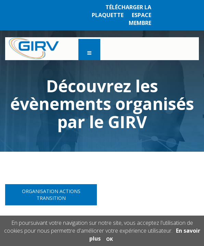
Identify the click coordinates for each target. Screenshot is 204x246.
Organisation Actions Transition (51, 194)
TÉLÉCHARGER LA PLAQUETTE (121, 11)
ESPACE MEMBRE (140, 19)
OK (109, 239)
